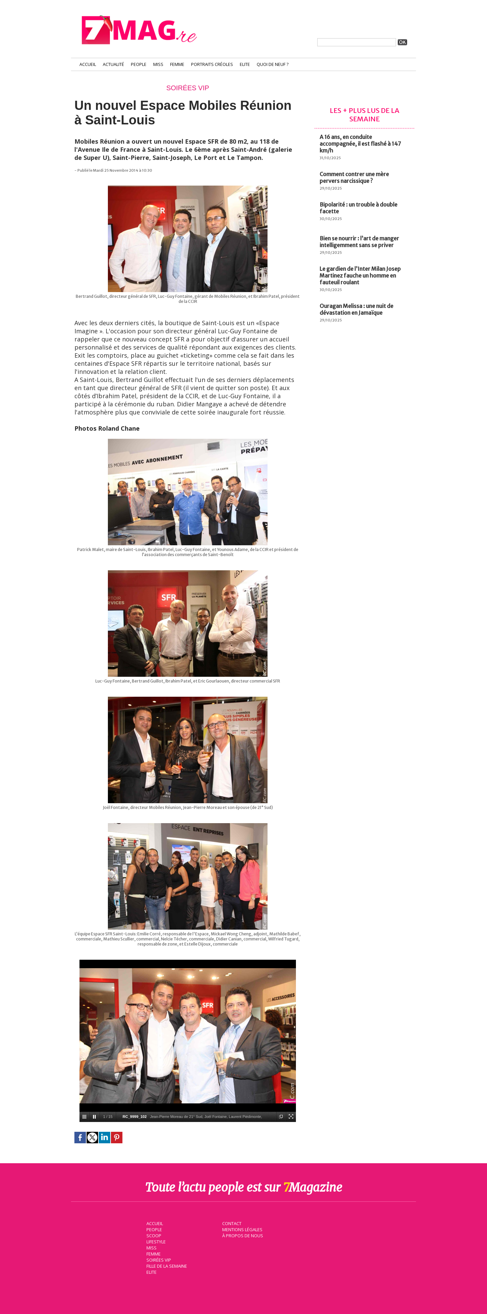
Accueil (87, 64)
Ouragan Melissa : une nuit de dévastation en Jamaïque (356, 309)
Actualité (113, 64)
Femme (177, 64)
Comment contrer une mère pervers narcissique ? (354, 177)
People (138, 64)
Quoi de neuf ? (272, 64)
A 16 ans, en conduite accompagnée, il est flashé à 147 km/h (360, 144)
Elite (245, 64)
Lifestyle (155, 1241)
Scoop (153, 1235)
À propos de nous (242, 1235)
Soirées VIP (157, 1259)
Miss (158, 64)
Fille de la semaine (166, 1265)
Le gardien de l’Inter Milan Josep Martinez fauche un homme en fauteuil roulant (360, 275)
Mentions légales (241, 1229)
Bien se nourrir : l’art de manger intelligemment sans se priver (359, 241)
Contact (231, 1223)
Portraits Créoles (212, 64)
